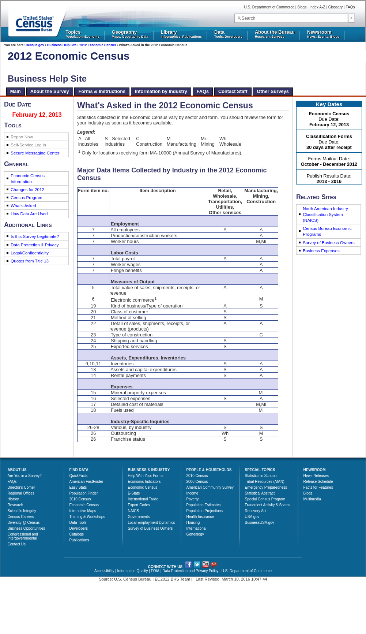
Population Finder (83, 493)
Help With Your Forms (145, 476)
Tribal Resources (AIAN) (264, 482)
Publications (79, 540)
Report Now (22, 137)
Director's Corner (21, 487)
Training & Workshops (87, 517)
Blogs (301, 7)
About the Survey (49, 91)
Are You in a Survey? (25, 476)
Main (15, 91)
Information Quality (132, 571)
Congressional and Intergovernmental (23, 536)
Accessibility (104, 571)
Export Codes (139, 505)
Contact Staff (233, 91)
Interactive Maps (82, 511)
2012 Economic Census (97, 45)
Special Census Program (265, 499)
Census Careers (21, 517)
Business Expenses (321, 251)
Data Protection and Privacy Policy (190, 571)
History (13, 499)
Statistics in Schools (261, 476)
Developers (78, 528)
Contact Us (17, 544)
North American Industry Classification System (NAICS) (325, 214)
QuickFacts (78, 476)
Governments (139, 517)
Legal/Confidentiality (30, 253)
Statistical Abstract (260, 493)
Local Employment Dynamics (151, 523)
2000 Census (197, 482)
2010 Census (80, 499)
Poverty (192, 499)
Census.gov (35, 45)
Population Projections (204, 511)
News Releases (316, 476)
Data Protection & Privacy (35, 245)
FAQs (350, 7)
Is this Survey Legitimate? (35, 236)
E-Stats (134, 493)
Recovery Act (256, 511)
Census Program (26, 197)
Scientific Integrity (22, 511)
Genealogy (195, 534)
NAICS (133, 511)
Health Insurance (200, 517)
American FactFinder (86, 482)
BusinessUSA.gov (259, 523)
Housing (193, 523)
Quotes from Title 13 (30, 261)
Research (15, 505)
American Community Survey (210, 487)
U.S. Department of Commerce (269, 7)
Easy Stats (78, 487)
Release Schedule (318, 482)
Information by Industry (161, 91)
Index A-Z (317, 7)
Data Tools (78, 523)
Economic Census (84, 505)
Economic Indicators (144, 482)
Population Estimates (203, 505)
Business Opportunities (26, 528)
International (196, 528)
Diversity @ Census (24, 523)
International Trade (143, 499)
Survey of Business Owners (328, 242)
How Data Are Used (29, 214)
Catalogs (76, 534)
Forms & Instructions (101, 91)
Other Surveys (273, 91)
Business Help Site (62, 45)
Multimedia (312, 499)
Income (192, 493)
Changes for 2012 (27, 189)
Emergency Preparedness (266, 487)
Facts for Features (318, 487)
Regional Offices (21, 493)
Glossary (335, 7)
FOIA (155, 571)
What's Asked (23, 206)
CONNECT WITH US (165, 567)
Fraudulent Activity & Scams (268, 505)
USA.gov (252, 517)
